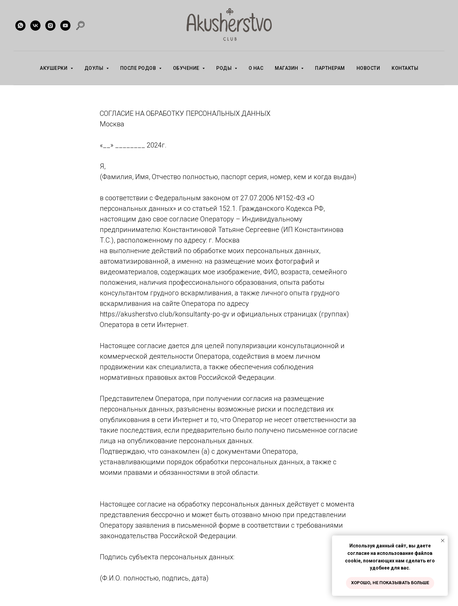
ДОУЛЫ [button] (94, 68)
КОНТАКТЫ (405, 68)
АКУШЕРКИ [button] (54, 68)
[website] (80, 25)
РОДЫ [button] (224, 68)
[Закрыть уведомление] (442, 540)
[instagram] (50, 25)
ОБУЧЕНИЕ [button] (187, 68)
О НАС (256, 68)
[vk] (35, 25)
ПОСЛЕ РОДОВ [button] (138, 68)
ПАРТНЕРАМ (330, 68)
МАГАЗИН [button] (287, 68)
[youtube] (65, 25)
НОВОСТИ (368, 68)
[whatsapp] (20, 25)
